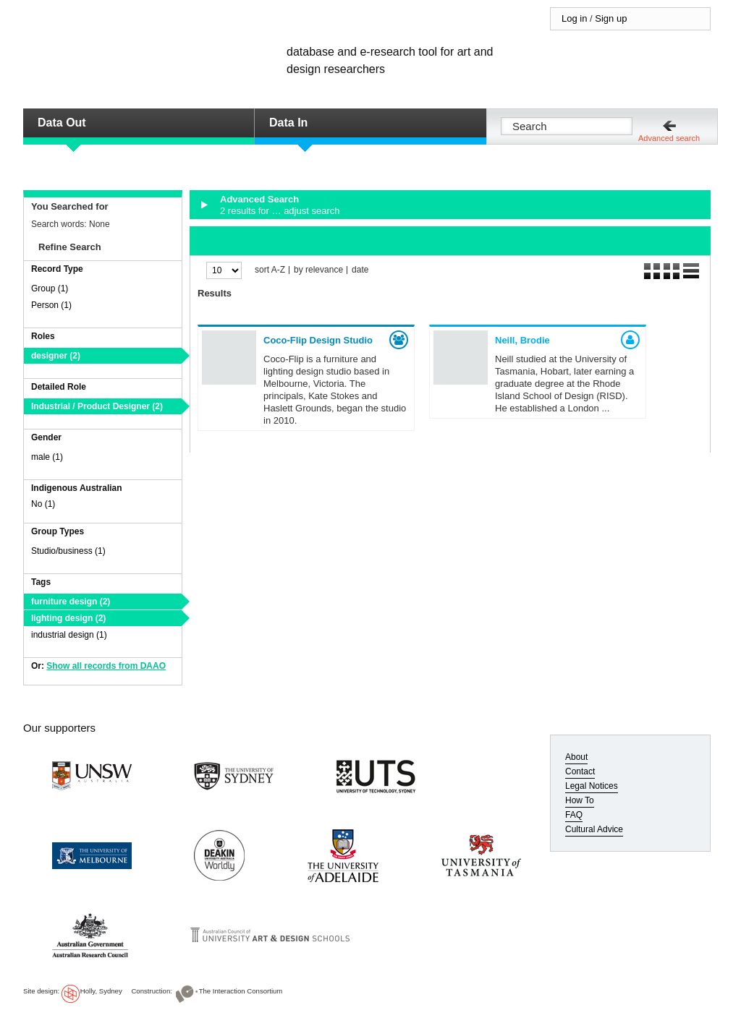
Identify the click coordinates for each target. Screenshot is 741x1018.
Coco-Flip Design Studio (318, 340)
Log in (574, 18)
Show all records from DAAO (106, 666)
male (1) (47, 457)
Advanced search (669, 138)
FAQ (574, 815)
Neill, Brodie (522, 340)
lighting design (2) (68, 618)
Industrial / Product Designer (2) (97, 406)
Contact (580, 771)
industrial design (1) (69, 635)
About (576, 757)
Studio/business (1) (68, 551)
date (360, 270)
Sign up (611, 18)
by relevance (318, 270)
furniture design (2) (70, 601)
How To (579, 800)
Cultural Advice (594, 829)
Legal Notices (591, 786)
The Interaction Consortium (241, 991)
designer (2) (55, 356)
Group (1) (49, 288)
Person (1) (51, 305)
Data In (288, 122)
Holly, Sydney (101, 991)
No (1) (43, 504)
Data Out (62, 122)
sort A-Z (270, 270)
